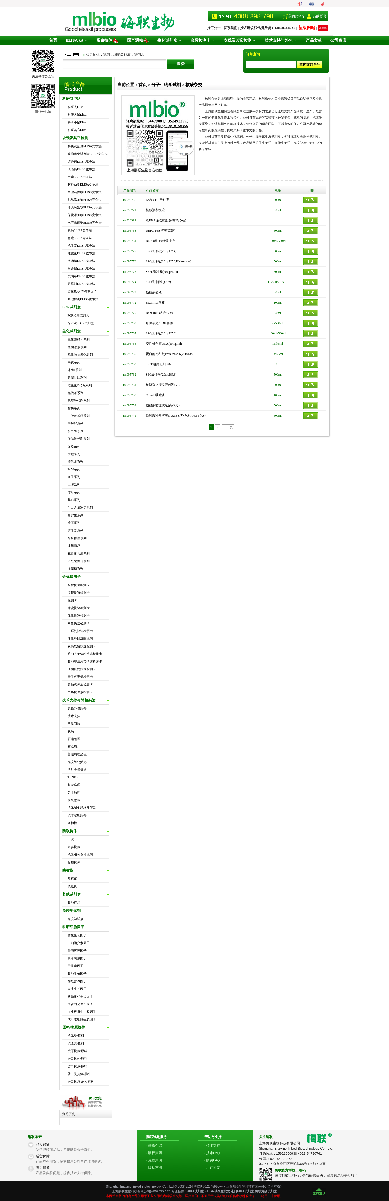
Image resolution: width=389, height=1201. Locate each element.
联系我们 (230, 28)
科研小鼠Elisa (77, 122)
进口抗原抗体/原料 (81, 1081)
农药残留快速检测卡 (82, 646)
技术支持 (74, 716)
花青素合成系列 (79, 553)
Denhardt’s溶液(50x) (159, 313)
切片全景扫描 (77, 769)
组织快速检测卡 (79, 585)
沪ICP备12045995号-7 (209, 1186)
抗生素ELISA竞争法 (81, 245)
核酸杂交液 (154, 292)
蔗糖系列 (74, 454)
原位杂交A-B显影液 (160, 323)
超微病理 (74, 785)
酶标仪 (72, 879)
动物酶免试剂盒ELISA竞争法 (88, 154)
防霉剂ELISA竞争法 (81, 284)
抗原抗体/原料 (77, 1051)
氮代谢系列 (75, 393)
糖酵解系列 (75, 423)
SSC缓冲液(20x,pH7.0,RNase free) (168, 261)
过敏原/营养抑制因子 (82, 291)
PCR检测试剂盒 (78, 315)
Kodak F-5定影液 (157, 200)
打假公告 (214, 28)
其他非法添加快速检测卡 (85, 661)
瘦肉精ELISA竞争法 (81, 261)
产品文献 (311, 40)
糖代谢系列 (75, 462)
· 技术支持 (212, 1145)
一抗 (71, 839)
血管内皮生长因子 (80, 1004)
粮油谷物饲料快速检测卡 (85, 654)
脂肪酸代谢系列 (79, 439)
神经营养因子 (77, 981)
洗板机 (72, 886)
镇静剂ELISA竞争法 (81, 161)
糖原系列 (74, 523)
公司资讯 (335, 40)
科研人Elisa (75, 107)
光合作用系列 (77, 538)
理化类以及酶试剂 (80, 638)
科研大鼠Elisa (77, 114)
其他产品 (74, 903)
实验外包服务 (77, 708)
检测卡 (72, 600)
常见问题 (74, 724)
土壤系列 (74, 485)
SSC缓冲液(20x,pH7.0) (161, 333)
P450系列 (74, 469)
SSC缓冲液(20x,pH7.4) (161, 251)
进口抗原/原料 (77, 1066)
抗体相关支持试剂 (80, 855)
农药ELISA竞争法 (80, 230)
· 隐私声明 (154, 1168)
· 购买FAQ (212, 1160)
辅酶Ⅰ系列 (74, 546)
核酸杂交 (193, 84)
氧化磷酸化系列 (79, 339)
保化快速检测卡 (79, 615)
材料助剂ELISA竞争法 (83, 184)
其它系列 (74, 500)
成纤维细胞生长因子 (82, 1019)
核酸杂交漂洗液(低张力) (163, 385)
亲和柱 (72, 823)
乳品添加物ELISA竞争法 (85, 200)
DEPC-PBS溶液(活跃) (160, 230)
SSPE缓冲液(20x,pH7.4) (162, 272)
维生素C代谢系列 (80, 385)
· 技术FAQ (212, 1153)
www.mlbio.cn (160, 1191)
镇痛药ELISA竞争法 (81, 169)
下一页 (228, 427)
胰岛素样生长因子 (80, 996)
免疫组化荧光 (77, 762)
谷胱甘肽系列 (77, 378)
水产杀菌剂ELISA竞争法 (85, 223)
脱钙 (71, 731)
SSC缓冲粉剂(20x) (158, 282)
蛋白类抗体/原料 (79, 1074)
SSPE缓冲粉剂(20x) (159, 364)
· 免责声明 (154, 1160)
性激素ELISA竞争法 (81, 253)
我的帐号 (319, 16)
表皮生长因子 (77, 989)
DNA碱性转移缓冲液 (160, 241)
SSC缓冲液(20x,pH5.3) (161, 374)
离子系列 (74, 477)
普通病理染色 (77, 754)
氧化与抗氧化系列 (80, 355)
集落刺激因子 (77, 958)
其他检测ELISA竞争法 (83, 299)
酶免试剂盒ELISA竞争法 (85, 146)
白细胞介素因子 (79, 943)
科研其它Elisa (77, 130)
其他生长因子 (77, 973)
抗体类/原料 (76, 1036)
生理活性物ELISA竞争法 (85, 192)
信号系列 (74, 492)
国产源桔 (139, 40)
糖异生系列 (75, 515)
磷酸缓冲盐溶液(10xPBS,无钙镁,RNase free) (176, 415)
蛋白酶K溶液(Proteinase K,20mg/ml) (170, 354)
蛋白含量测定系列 (80, 507)
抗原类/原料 (76, 1043)
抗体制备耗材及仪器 (82, 808)
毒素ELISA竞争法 (80, 177)
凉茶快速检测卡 (79, 593)
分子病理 (74, 792)
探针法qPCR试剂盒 (81, 323)
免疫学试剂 (75, 919)
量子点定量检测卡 (80, 677)
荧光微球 (74, 800)
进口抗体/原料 (77, 1059)
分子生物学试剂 (166, 84)
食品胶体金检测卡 (80, 684)
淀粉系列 (74, 446)
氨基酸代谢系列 (79, 400)
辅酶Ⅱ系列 (75, 370)
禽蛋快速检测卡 (79, 623)
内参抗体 (74, 847)
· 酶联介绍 (154, 1145)
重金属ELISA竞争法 (81, 268)
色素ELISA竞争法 (80, 238)
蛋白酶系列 (75, 431)
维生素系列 (75, 530)
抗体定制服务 (77, 815)
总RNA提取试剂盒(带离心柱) (166, 220)
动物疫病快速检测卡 (82, 669)
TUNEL (73, 777)
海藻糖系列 (75, 569)
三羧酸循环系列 (79, 416)
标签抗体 (74, 862)
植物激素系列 (77, 347)
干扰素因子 (75, 966)
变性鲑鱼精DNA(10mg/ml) (164, 344)
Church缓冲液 (155, 395)
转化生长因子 (77, 935)
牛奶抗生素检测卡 (80, 692)
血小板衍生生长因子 (82, 1012)
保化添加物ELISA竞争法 (85, 215)
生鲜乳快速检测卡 (80, 631)
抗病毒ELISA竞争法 (81, 276)
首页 (56, 40)
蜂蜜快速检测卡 (79, 608)
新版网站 (306, 27)
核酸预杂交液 (155, 210)
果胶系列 (74, 362)
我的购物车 (296, 16)
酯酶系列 (74, 408)
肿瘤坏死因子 (77, 950)
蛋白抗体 (109, 40)
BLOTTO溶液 (155, 302)
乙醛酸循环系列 (79, 561)
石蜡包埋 (74, 739)
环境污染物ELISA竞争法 (85, 207)
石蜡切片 (74, 746)
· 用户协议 (212, 1168)
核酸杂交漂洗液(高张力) (163, 405)
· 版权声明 (154, 1153)
